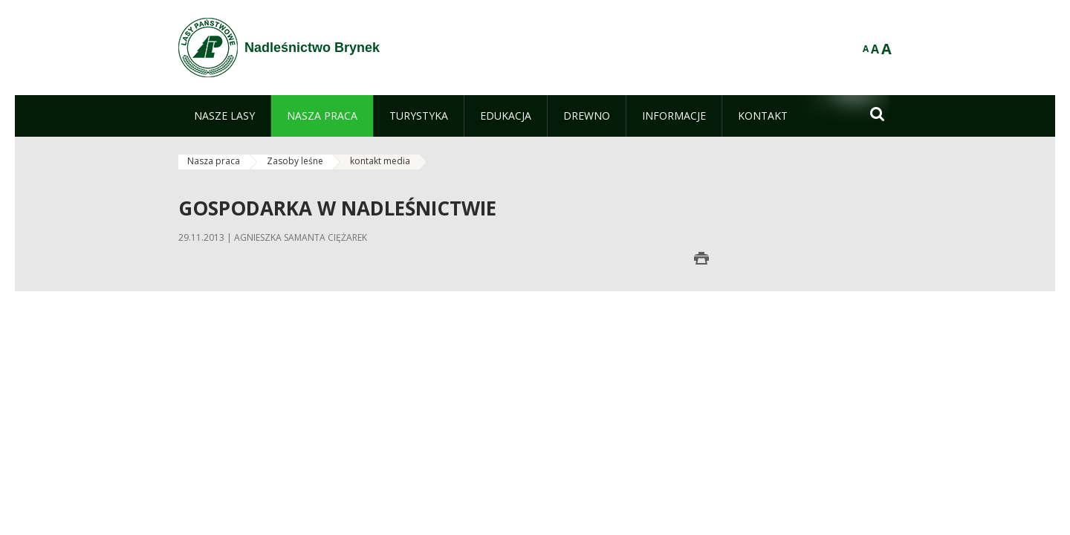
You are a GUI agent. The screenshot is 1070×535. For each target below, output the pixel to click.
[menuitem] (224, 116)
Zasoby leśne (295, 161)
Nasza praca (213, 161)
